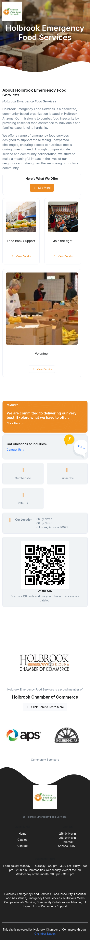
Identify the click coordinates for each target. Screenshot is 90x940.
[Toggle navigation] (84, 11)
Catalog (23, 839)
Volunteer (42, 353)
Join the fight (62, 241)
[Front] (13, 11)
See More (42, 187)
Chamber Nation (45, 933)
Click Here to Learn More (45, 707)
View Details (21, 256)
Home (22, 833)
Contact (22, 845)
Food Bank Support (21, 241)
